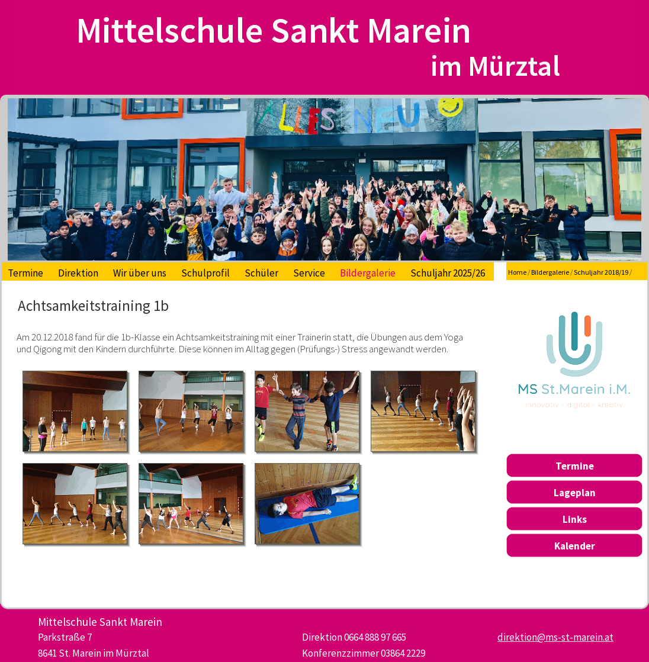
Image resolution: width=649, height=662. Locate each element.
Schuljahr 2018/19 (601, 272)
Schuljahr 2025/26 (447, 272)
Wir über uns (139, 272)
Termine (25, 272)
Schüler (261, 272)
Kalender (574, 545)
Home (517, 272)
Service (309, 272)
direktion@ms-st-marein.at (555, 637)
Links (575, 519)
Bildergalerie (368, 272)
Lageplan (575, 492)
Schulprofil (205, 272)
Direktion (78, 272)
